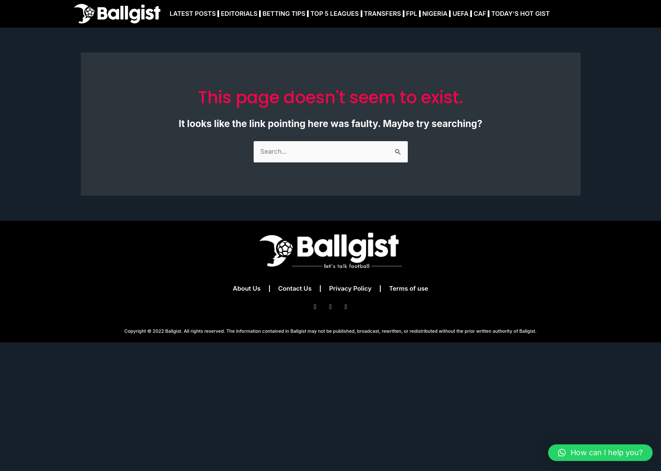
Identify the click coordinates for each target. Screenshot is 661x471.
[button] (600, 452)
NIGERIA (435, 13)
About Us (247, 288)
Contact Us (295, 288)
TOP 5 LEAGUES (334, 13)
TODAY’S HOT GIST (520, 13)
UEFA (460, 13)
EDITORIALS (239, 13)
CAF (480, 13)
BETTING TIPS (283, 13)
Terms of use (408, 288)
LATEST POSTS (193, 13)
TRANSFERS (382, 13)
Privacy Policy (350, 288)
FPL (411, 13)
